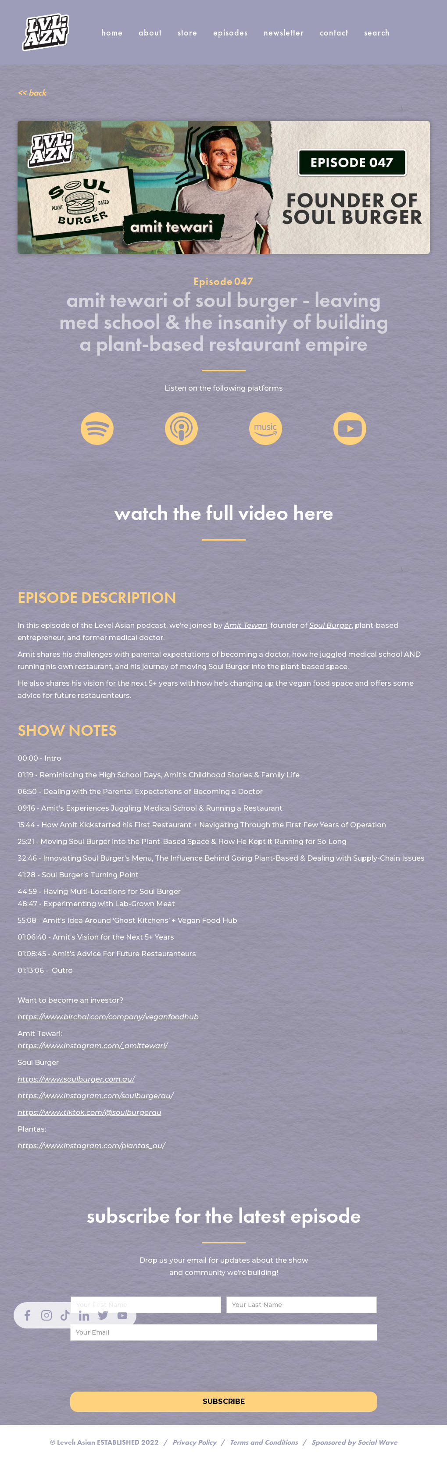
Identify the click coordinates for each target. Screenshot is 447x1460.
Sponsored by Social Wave (354, 1442)
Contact (334, 32)
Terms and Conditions (264, 1442)
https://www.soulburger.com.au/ (76, 1079)
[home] (45, 32)
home (112, 32)
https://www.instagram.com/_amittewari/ (93, 1046)
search (377, 32)
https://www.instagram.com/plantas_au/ (91, 1146)
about (150, 32)
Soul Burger (330, 625)
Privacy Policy (194, 1442)
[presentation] (223, 1364)
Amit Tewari (245, 625)
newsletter (284, 32)
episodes (230, 32)
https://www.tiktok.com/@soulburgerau (89, 1112)
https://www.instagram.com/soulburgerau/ (95, 1096)
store (187, 32)
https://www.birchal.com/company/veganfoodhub (108, 1017)
